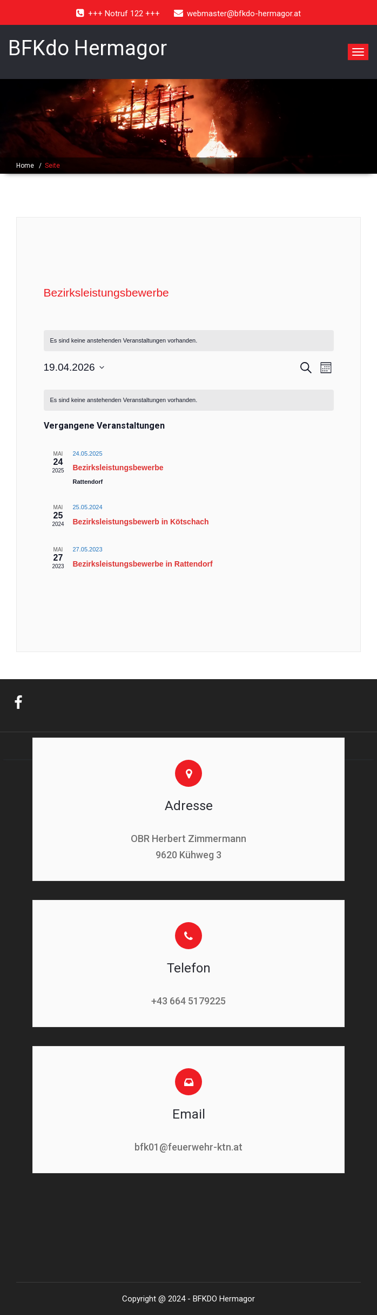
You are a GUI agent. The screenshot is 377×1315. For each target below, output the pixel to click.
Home (25, 165)
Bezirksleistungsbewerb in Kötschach (141, 521)
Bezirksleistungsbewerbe (118, 467)
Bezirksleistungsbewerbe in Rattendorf (143, 564)
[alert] (189, 340)
